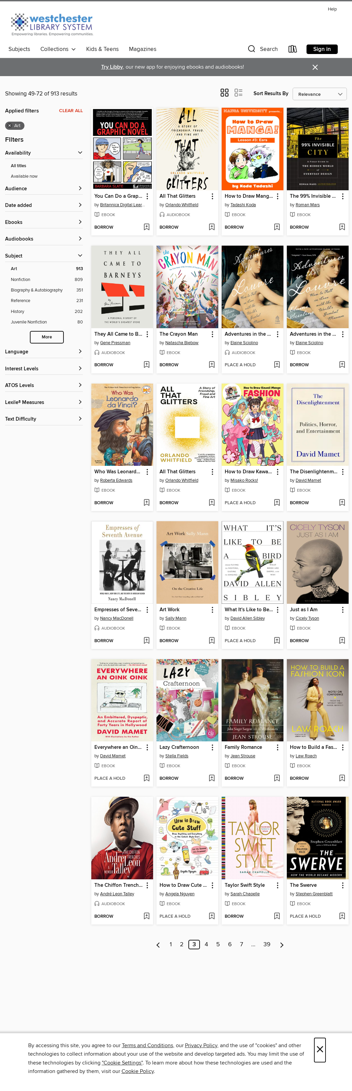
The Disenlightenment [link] (314, 472)
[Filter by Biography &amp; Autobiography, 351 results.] (47, 290)
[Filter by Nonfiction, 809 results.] (47, 279)
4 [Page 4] (206, 944)
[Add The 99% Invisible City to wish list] (342, 227)
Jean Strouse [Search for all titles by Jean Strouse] (242, 756)
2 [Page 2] (182, 944)
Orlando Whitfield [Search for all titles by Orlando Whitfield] (181, 205)
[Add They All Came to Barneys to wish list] (146, 365)
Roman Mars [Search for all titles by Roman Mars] (308, 205)
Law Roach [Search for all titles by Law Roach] (306, 756)
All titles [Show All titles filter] (18, 166)
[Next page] (282, 944)
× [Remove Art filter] (9, 125)
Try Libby (112, 67)
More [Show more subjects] (47, 337)
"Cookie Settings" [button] (122, 1062)
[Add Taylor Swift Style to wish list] (277, 916)
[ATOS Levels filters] (44, 385)
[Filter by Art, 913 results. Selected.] (47, 268)
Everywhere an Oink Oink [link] (119, 747)
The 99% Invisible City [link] (314, 196)
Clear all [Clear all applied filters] (71, 111)
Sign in (322, 49)
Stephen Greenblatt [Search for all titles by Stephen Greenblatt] (314, 894)
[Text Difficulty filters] (44, 419)
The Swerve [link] (303, 885)
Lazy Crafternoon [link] (179, 747)
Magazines (142, 49)
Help (332, 9)
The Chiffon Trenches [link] (119, 885)
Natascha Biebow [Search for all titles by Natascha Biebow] (182, 343)
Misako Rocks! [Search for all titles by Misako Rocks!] (244, 480)
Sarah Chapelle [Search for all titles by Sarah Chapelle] (245, 894)
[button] (262, 50)
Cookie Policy (138, 1071)
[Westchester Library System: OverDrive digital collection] (55, 23)
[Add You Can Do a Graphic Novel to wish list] (146, 227)
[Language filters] (44, 352)
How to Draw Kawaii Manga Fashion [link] (249, 472)
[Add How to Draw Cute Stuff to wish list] (211, 916)
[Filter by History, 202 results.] (47, 311)
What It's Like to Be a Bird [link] (249, 610)
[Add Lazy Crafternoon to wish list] (211, 778)
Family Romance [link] (243, 747)
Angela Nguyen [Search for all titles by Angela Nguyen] (179, 894)
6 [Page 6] (230, 944)
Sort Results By (271, 93)
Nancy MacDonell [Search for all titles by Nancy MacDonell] (116, 618)
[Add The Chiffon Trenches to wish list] (146, 916)
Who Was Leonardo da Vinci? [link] (119, 472)
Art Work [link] (170, 610)
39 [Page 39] (267, 944)
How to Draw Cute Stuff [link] (184, 885)
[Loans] (293, 50)
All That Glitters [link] (178, 196)
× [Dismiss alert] (315, 67)
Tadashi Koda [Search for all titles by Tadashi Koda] (243, 205)
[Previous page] (158, 944)
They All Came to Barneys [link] (119, 334)
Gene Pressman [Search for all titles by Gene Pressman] (115, 343)
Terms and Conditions (147, 1045)
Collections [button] (58, 49)
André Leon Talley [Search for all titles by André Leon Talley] (117, 894)
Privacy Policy (201, 1045)
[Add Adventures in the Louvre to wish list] (277, 365)
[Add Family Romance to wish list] (277, 778)
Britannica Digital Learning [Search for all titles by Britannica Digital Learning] (123, 205)
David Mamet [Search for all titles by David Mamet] (308, 480)
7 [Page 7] (241, 944)
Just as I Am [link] (303, 610)
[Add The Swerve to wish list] (342, 916)
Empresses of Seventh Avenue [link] (119, 610)
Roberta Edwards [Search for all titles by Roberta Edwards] (116, 480)
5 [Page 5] (218, 944)
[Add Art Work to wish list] (211, 641)
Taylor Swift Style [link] (245, 885)
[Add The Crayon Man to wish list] (211, 365)
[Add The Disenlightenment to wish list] (342, 503)
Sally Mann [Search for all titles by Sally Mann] (175, 618)
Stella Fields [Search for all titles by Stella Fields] (176, 756)
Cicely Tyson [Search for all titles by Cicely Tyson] (307, 618)
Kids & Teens (102, 49)
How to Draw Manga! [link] (249, 196)
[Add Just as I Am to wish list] (342, 641)
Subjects (19, 49)
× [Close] (320, 1050)
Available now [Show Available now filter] (24, 176)
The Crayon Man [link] (179, 334)
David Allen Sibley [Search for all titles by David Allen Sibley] (247, 618)
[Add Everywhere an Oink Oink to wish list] (146, 778)
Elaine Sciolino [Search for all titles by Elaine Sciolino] (244, 343)
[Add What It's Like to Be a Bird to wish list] (277, 641)
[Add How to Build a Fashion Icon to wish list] (342, 778)
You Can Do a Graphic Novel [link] (119, 196)
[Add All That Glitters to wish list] (211, 227)
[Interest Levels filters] (44, 369)
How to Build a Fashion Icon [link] (314, 747)
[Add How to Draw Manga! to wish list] (277, 227)
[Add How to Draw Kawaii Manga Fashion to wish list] (277, 503)
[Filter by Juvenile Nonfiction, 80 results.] (47, 322)
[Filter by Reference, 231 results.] (47, 300)
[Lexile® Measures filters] (44, 402)
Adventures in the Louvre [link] (249, 334)
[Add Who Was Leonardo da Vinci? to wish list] (146, 503)
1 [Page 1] (171, 944)
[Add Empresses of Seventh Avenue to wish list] (146, 641)
